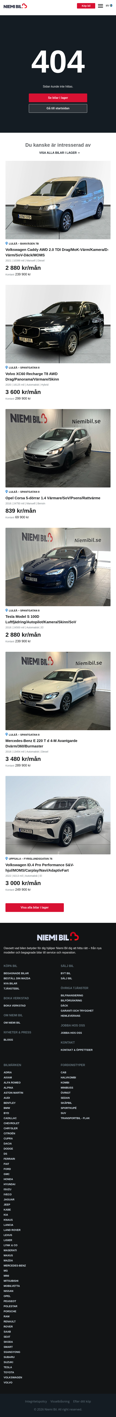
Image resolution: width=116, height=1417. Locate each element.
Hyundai (9, 1184)
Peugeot (10, 1301)
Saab (7, 1331)
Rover (8, 1326)
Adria (8, 1072)
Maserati (10, 1250)
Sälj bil (66, 978)
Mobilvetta (12, 1285)
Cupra (8, 1138)
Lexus (8, 1235)
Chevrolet (11, 1123)
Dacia (8, 1143)
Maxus (8, 1255)
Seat (7, 1336)
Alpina (8, 1087)
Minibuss (67, 1087)
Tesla (8, 1367)
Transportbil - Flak (75, 1118)
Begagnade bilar (16, 973)
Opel (7, 1296)
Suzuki (8, 1362)
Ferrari (9, 1158)
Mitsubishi (11, 1280)
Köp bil (86, 5)
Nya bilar (10, 983)
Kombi (65, 1082)
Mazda (8, 1260)
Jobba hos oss (71, 1032)
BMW (7, 1108)
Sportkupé (69, 1108)
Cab (63, 1072)
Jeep (7, 1204)
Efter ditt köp (82, 1401)
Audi (7, 1097)
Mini (6, 1275)
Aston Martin (13, 1092)
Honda (8, 1179)
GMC (7, 1174)
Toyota (9, 1372)
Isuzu (7, 1189)
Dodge (8, 1148)
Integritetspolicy (36, 1401)
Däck (64, 1005)
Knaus (8, 1219)
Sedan (65, 1097)
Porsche (10, 1311)
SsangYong (12, 1352)
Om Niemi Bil (12, 1022)
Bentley (10, 1102)
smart (8, 1346)
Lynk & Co (11, 1245)
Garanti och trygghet (77, 1010)
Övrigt (66, 1092)
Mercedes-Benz (15, 1265)
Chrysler (11, 1128)
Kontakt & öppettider (77, 1049)
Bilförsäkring (71, 1000)
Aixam (8, 1077)
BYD (6, 1113)
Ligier (8, 1240)
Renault (10, 1321)
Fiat (6, 1163)
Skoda (8, 1341)
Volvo (8, 1382)
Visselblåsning (60, 1401)
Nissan (8, 1291)
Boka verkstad (15, 1005)
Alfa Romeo (12, 1082)
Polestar (10, 1306)
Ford (7, 1169)
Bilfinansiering (72, 995)
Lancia (8, 1224)
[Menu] (100, 6)
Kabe (7, 1209)
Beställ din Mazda (17, 978)
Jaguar (9, 1199)
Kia (6, 1214)
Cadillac (10, 1118)
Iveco (8, 1194)
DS (5, 1153)
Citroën (9, 1133)
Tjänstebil (11, 988)
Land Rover (12, 1230)
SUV (63, 1113)
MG (6, 1270)
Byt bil (66, 973)
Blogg (8, 1039)
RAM (6, 1316)
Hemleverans (70, 1015)
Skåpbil (66, 1102)
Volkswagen (13, 1377)
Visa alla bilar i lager (58, 152)
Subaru (9, 1357)
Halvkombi (68, 1077)
